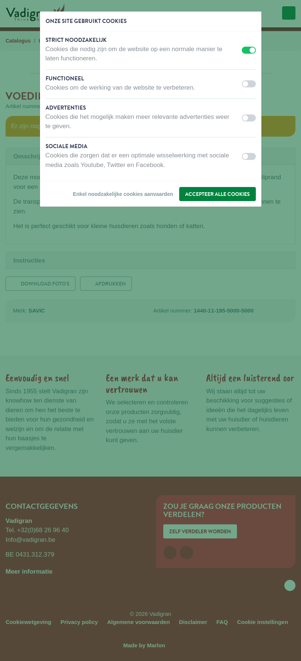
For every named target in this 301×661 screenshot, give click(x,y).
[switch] (249, 50)
